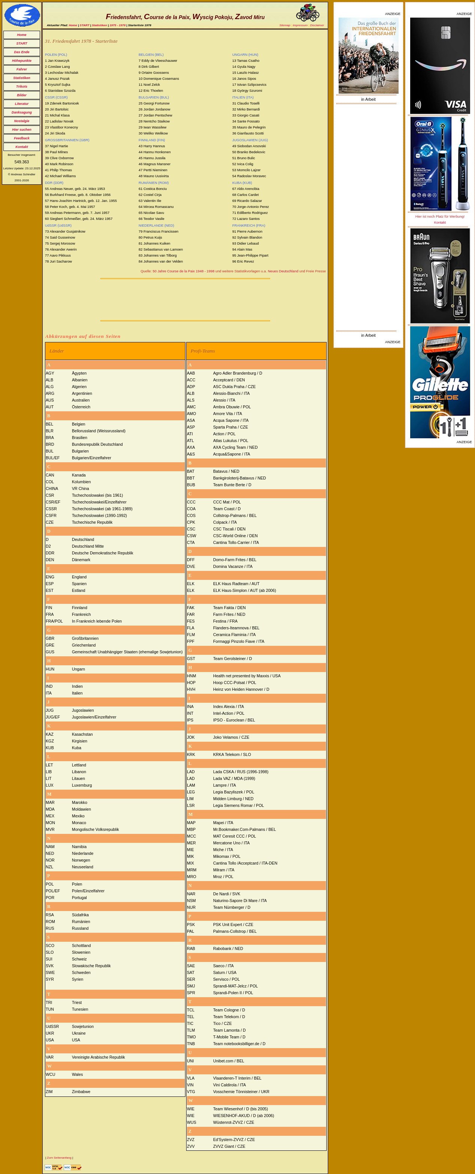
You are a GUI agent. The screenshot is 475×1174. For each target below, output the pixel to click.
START (21, 43)
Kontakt (21, 147)
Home (21, 35)
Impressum (300, 25)
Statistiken (21, 78)
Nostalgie (22, 121)
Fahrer (21, 69)
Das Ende (21, 52)
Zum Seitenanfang (59, 1157)
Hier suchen (21, 129)
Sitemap (284, 25)
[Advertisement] (369, 217)
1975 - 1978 (117, 25)
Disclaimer (317, 25)
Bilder (22, 95)
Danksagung (22, 112)
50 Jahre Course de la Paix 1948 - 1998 (183, 271)
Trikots (21, 86)
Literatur (22, 104)
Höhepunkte (21, 61)
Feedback (22, 138)
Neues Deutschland (283, 271)
